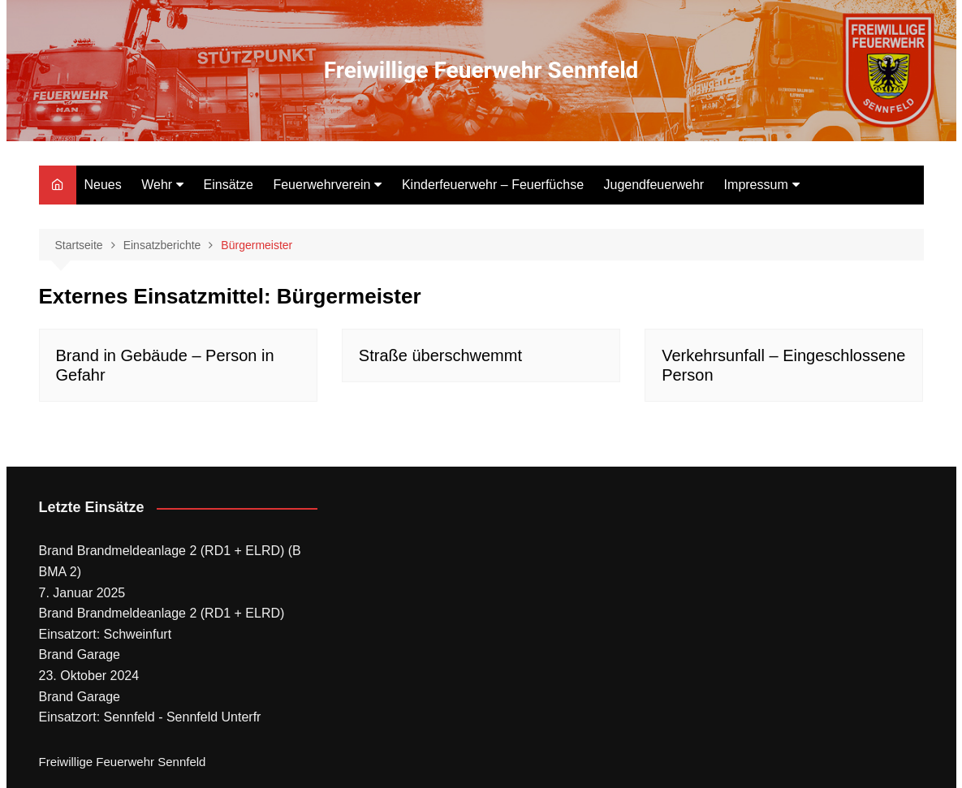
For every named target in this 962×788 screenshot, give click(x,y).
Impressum (756, 185)
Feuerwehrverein (321, 185)
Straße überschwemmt (440, 355)
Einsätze (228, 185)
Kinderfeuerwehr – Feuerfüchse (493, 185)
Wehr (156, 185)
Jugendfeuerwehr (654, 185)
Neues (103, 185)
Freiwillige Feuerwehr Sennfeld (481, 70)
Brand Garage (80, 654)
